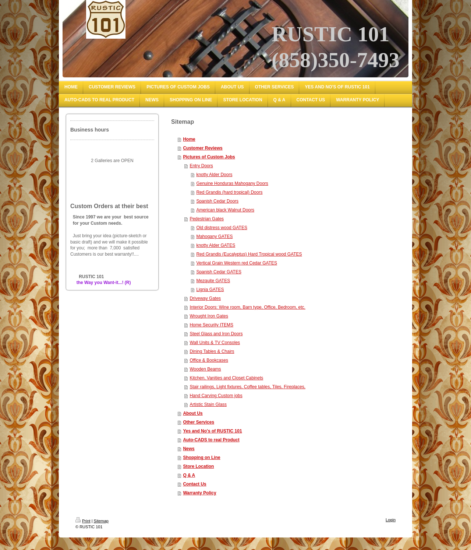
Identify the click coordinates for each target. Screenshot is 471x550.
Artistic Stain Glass (208, 404)
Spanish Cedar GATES (218, 271)
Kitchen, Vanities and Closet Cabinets (226, 378)
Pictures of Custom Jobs (209, 157)
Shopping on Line (201, 457)
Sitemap (101, 521)
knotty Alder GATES (215, 245)
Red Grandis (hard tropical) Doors (229, 192)
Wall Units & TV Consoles (215, 342)
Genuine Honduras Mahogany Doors (232, 183)
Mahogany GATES (214, 236)
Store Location (198, 466)
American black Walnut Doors (225, 210)
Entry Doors (201, 165)
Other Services (198, 422)
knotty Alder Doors (214, 174)
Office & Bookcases (209, 360)
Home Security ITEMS (211, 324)
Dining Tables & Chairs (212, 351)
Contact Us (194, 484)
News (188, 448)
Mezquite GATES (213, 280)
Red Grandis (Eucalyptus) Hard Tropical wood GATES (249, 254)
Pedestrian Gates (207, 218)
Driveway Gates (205, 298)
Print (83, 521)
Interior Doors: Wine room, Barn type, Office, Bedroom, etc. (247, 307)
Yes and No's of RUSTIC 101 (212, 431)
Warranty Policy (199, 492)
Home (189, 139)
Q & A (189, 475)
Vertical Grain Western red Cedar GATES (236, 263)
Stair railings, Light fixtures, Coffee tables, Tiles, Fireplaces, (247, 386)
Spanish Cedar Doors (217, 201)
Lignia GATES (210, 289)
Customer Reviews (202, 148)
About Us (192, 413)
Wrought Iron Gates (209, 316)
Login (391, 520)
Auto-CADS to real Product (211, 439)
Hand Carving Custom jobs (216, 395)
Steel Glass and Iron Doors (216, 333)
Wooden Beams (205, 369)
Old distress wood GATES (221, 227)
